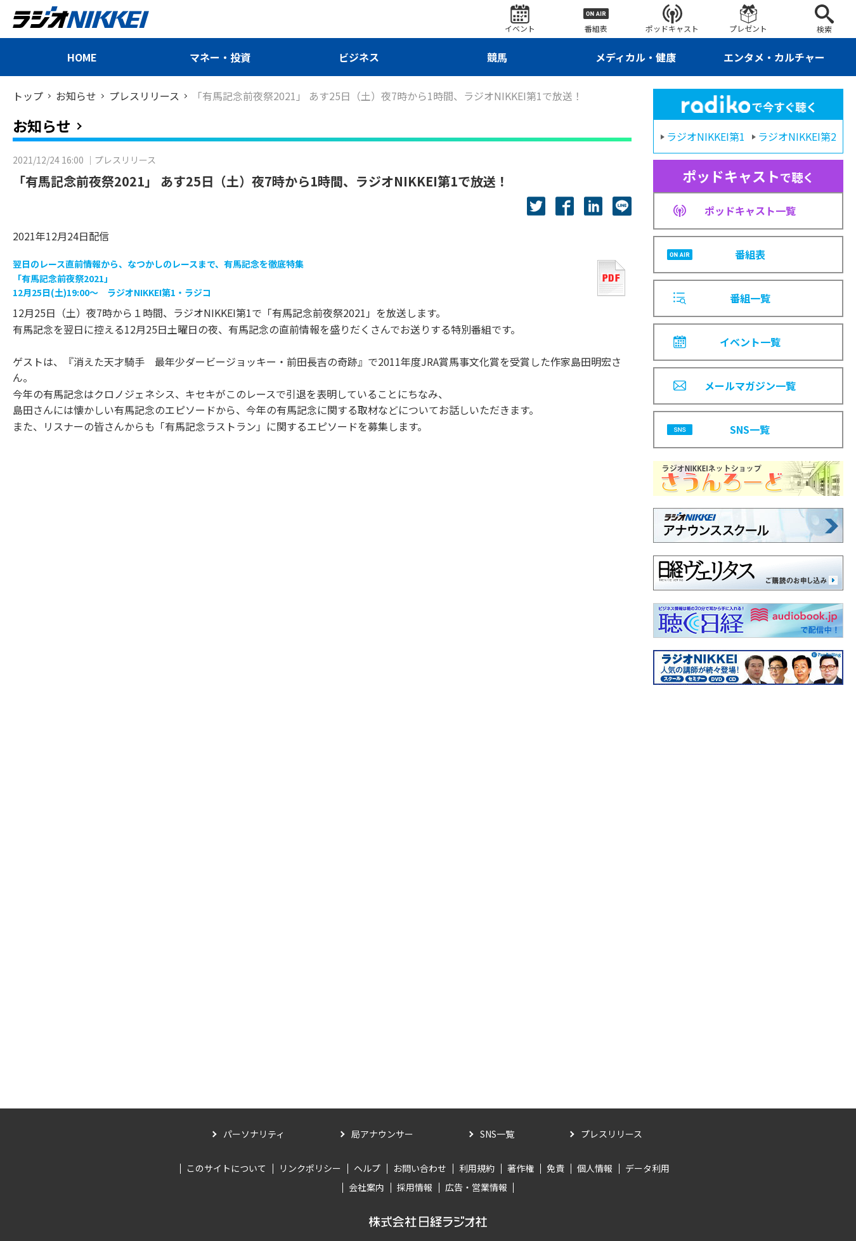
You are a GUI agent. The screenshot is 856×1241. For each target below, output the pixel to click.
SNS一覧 (497, 1133)
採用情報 (414, 1187)
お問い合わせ (419, 1168)
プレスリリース (611, 1133)
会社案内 (366, 1187)
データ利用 (647, 1168)
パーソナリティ (254, 1133)
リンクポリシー (310, 1168)
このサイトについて (226, 1168)
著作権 (520, 1168)
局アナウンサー (382, 1133)
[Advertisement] (748, 880)
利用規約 (477, 1168)
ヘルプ (367, 1168)
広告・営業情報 (476, 1187)
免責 (555, 1168)
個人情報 (595, 1168)
